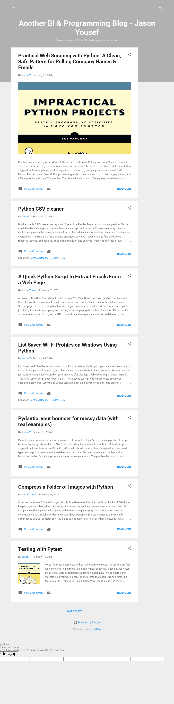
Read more (124, 188)
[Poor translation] (12, 654)
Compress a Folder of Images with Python (65, 487)
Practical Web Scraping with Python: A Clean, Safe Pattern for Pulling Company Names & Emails (69, 61)
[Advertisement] (152, 98)
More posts (74, 611)
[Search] (161, 9)
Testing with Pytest (40, 549)
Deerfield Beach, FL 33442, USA (47, 257)
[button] (129, 55)
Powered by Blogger (87, 622)
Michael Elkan (95, 629)
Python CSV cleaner (41, 209)
